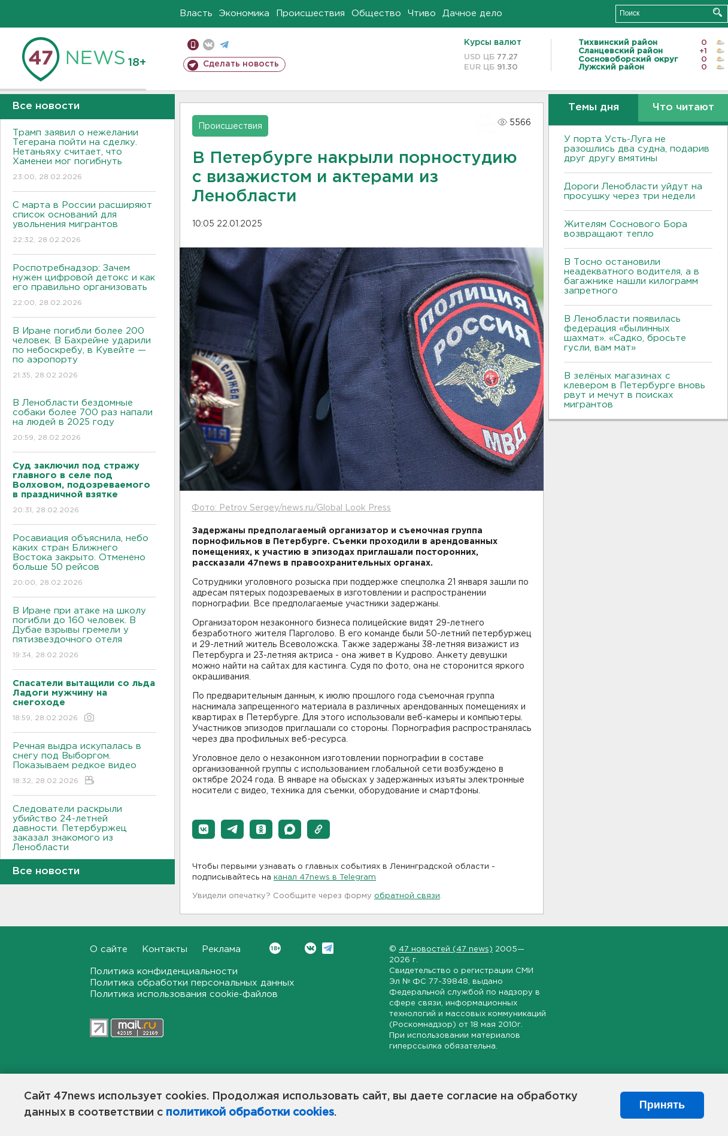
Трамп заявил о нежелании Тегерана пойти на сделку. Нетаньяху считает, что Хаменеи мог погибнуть (84, 155)
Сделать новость (241, 64)
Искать (717, 12)
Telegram (327, 948)
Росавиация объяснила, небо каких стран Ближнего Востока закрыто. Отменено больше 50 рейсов (84, 561)
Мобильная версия (193, 44)
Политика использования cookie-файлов (184, 994)
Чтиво (422, 13)
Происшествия (310, 13)
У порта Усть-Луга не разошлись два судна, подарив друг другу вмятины (636, 148)
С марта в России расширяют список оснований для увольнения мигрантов (84, 223)
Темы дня (593, 107)
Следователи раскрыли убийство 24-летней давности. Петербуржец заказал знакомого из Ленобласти (84, 836)
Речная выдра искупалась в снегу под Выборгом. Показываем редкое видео (84, 764)
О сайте (109, 949)
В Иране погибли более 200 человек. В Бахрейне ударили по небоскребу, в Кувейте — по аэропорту (84, 353)
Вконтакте (275, 948)
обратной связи (407, 896)
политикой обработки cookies (250, 1112)
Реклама (221, 949)
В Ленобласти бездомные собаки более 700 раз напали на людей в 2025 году (84, 421)
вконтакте (208, 44)
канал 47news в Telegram (325, 877)
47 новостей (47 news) (446, 949)
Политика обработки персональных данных (192, 983)
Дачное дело (472, 13)
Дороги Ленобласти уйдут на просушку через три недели (633, 191)
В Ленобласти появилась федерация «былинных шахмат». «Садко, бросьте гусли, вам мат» (625, 333)
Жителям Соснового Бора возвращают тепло (625, 229)
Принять (662, 1105)
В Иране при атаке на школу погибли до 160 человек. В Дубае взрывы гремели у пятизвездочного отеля (84, 633)
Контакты (164, 949)
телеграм (224, 44)
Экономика (244, 13)
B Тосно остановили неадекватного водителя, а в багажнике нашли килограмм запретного (631, 276)
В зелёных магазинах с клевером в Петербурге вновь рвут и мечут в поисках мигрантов (634, 390)
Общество (376, 13)
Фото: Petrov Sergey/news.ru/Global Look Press (291, 508)
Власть (196, 13)
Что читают (683, 107)
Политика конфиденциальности (164, 971)
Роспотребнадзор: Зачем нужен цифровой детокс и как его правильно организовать (84, 286)
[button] (203, 829)
